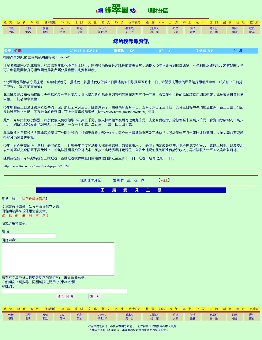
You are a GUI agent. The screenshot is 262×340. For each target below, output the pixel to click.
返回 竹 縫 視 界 (128, 180)
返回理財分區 (91, 180)
